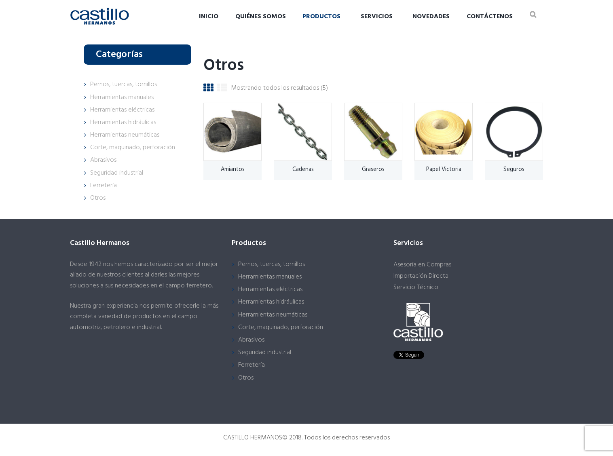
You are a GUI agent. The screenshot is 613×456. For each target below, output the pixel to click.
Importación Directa (420, 276)
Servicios (377, 16)
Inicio (208, 16)
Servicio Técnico (415, 287)
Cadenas (303, 169)
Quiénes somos (260, 16)
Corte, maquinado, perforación (132, 147)
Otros (98, 198)
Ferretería (103, 185)
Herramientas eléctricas (122, 110)
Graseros (373, 169)
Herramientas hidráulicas (123, 122)
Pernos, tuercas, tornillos (123, 84)
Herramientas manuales (122, 97)
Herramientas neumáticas (124, 135)
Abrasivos (103, 160)
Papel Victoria (443, 169)
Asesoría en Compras (422, 265)
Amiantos (233, 169)
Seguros (513, 169)
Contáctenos (490, 16)
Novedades (431, 16)
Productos (321, 16)
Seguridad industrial (116, 173)
